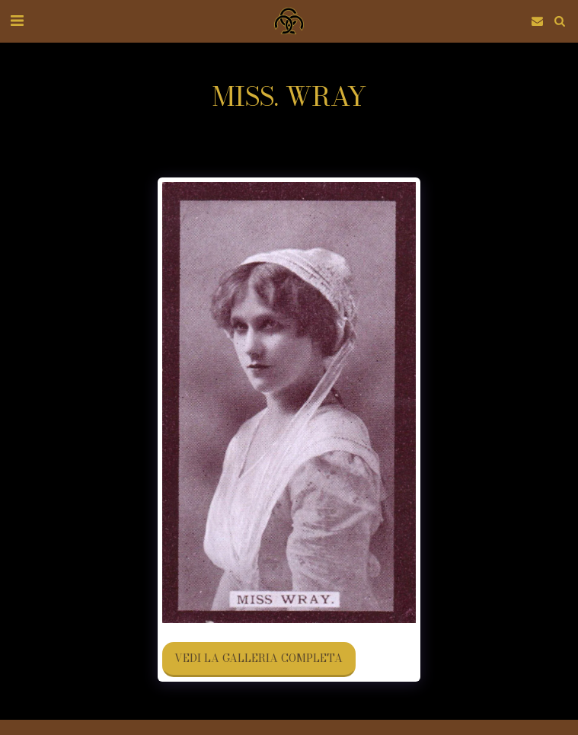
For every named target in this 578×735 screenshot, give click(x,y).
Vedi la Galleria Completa (258, 658)
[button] (17, 20)
